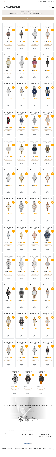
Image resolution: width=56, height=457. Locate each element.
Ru (53, 1)
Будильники (45, 434)
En (49, 1)
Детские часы (28, 433)
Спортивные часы (45, 429)
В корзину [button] (8, 44)
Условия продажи (31, 450)
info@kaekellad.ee (5, 450)
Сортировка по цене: (13, 13)
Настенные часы (45, 433)
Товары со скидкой (45, 436)
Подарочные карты (28, 434)
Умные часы (45, 430)
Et (51, 1)
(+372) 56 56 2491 (37, 448)
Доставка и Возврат (11, 433)
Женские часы (28, 430)
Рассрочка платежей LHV (42, 450)
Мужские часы (28, 429)
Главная (22, 11)
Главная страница (11, 429)
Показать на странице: (38, 13)
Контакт (11, 430)
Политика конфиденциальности (18, 450)
